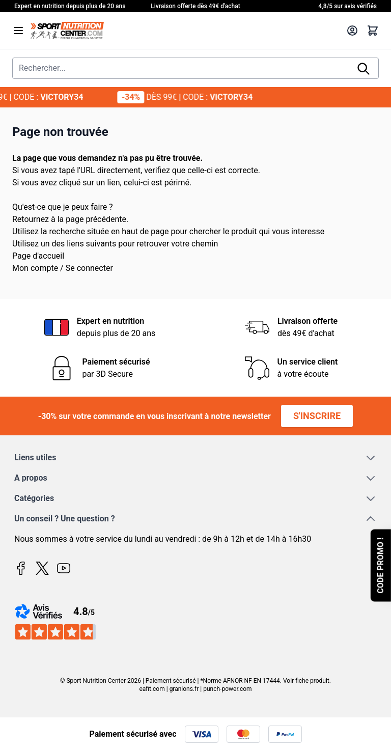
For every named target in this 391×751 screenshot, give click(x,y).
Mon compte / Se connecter (62, 268)
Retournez (30, 219)
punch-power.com (227, 688)
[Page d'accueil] (185, 30)
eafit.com (151, 688)
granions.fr (184, 688)
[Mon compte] (352, 30)
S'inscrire (317, 415)
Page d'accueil (38, 256)
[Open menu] (18, 30)
